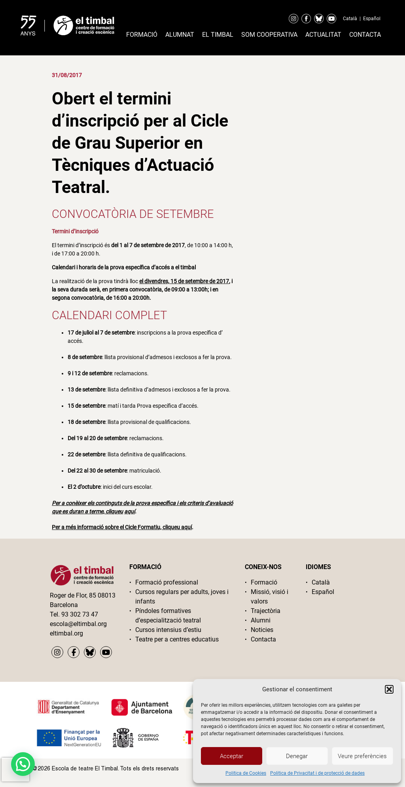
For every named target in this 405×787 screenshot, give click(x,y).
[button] (389, 689)
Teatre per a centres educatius (177, 639)
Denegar (297, 756)
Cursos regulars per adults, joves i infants (182, 596)
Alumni (261, 620)
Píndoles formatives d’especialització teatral (168, 615)
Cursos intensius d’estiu (168, 630)
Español (371, 18)
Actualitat (323, 34)
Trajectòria (265, 611)
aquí (129, 511)
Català (350, 18)
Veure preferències (362, 756)
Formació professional (166, 582)
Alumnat (179, 34)
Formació (141, 34)
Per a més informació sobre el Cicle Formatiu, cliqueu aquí (122, 527)
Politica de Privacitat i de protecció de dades (317, 773)
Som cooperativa (269, 34)
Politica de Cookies (245, 773)
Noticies (262, 630)
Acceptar (231, 756)
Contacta (365, 34)
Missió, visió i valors (269, 596)
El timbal (217, 34)
